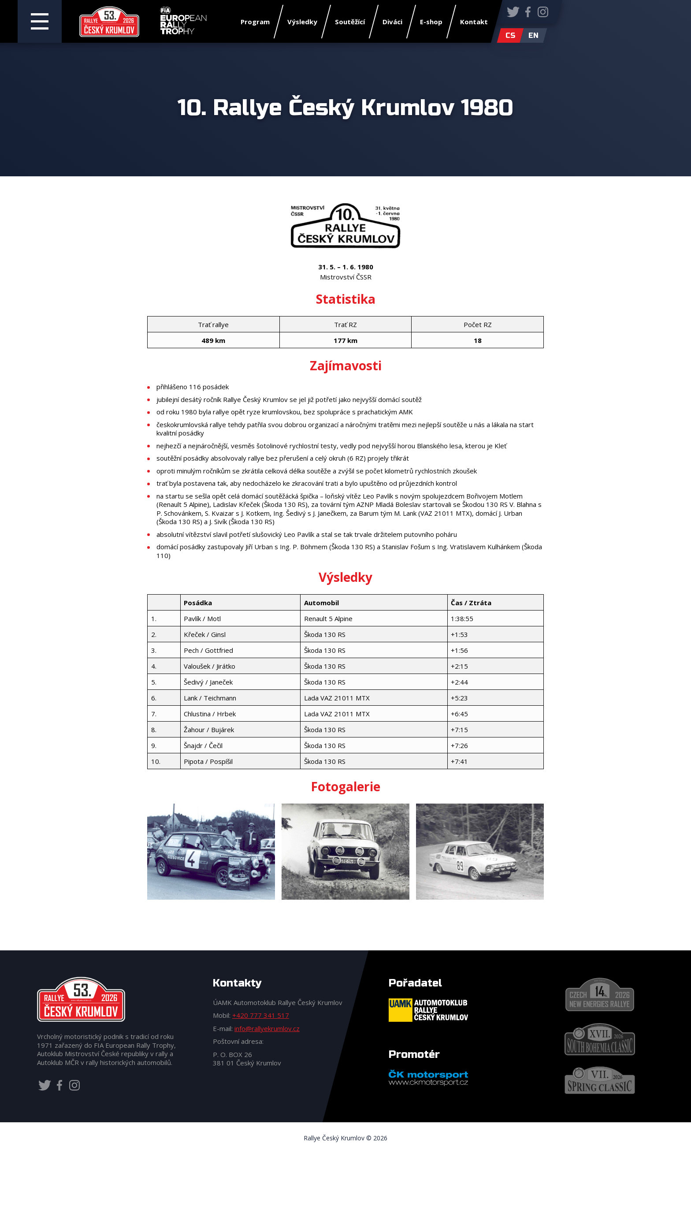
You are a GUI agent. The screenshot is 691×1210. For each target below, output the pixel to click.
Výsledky (302, 21)
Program (255, 21)
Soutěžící (350, 21)
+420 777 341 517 (260, 1015)
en (533, 35)
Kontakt (474, 21)
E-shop (431, 21)
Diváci (392, 21)
